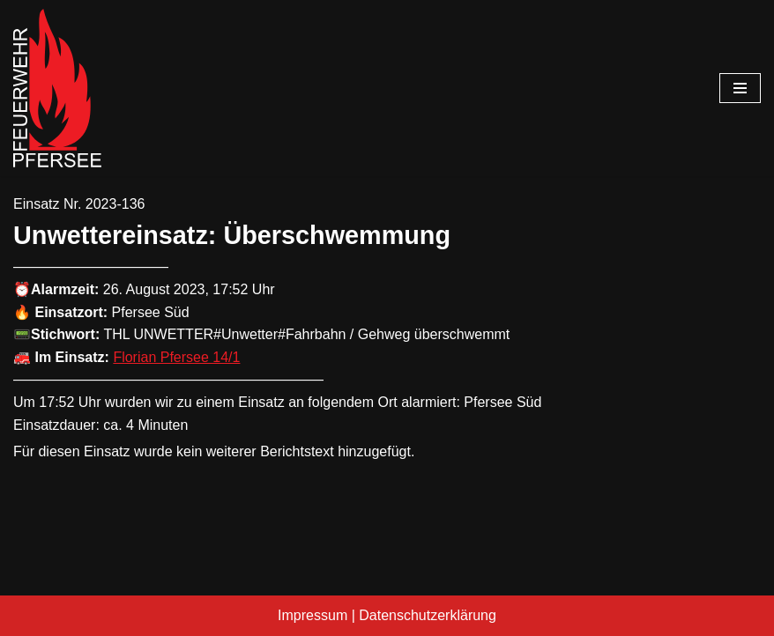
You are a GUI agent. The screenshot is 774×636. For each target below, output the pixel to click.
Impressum (312, 615)
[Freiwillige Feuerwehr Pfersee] (57, 88)
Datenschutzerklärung (427, 615)
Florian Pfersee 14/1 (176, 357)
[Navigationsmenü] (740, 88)
